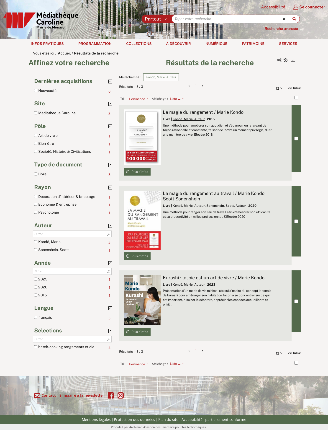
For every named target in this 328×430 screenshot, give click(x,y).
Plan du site (168, 419)
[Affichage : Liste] (178, 98)
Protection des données (134, 419)
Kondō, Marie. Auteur (189, 119)
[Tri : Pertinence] (137, 98)
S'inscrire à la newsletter (81, 395)
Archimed (135, 427)
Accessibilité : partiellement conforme (214, 419)
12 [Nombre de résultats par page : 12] (280, 87)
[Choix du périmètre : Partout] (157, 19)
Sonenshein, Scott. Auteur (226, 205)
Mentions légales (96, 419)
